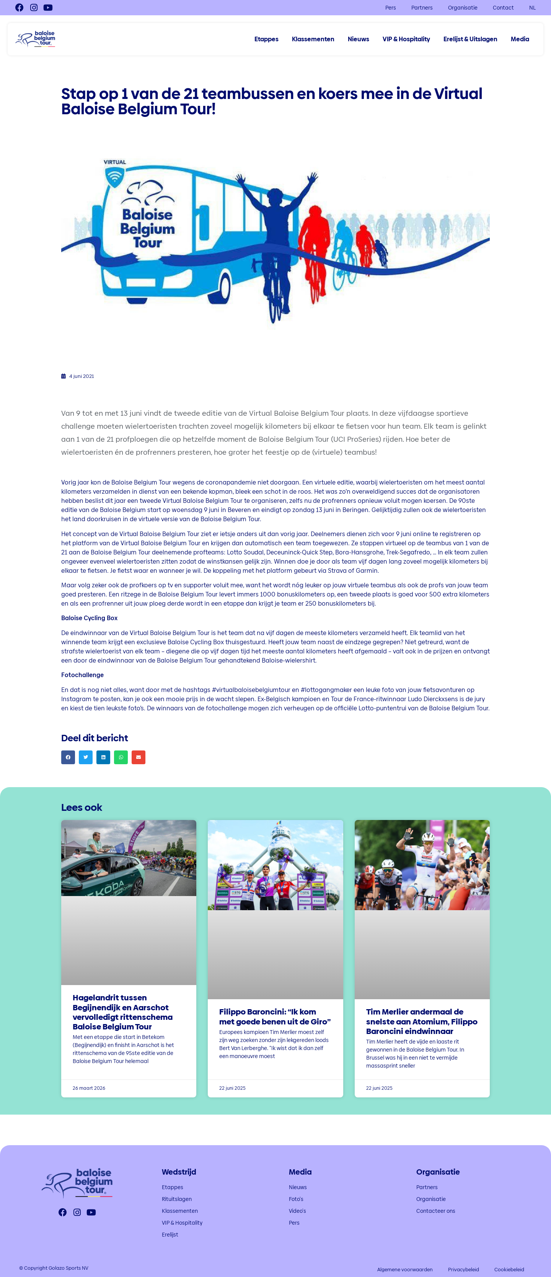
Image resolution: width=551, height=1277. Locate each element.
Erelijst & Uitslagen (470, 39)
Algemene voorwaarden (405, 1269)
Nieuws (358, 39)
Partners (422, 7)
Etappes (266, 39)
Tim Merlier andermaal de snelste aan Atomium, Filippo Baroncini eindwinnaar (422, 1021)
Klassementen (313, 39)
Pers (390, 7)
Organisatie (463, 7)
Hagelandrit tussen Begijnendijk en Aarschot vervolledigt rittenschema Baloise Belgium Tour (123, 1012)
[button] (68, 757)
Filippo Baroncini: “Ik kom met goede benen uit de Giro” (275, 1016)
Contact (503, 7)
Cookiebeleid (509, 1269)
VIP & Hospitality (406, 39)
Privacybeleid (463, 1269)
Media (520, 39)
